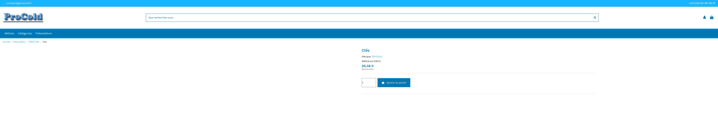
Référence (367, 61)
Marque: (366, 56)
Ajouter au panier (393, 82)
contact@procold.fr (19, 3)
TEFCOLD (377, 56)
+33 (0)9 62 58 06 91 (702, 3)
